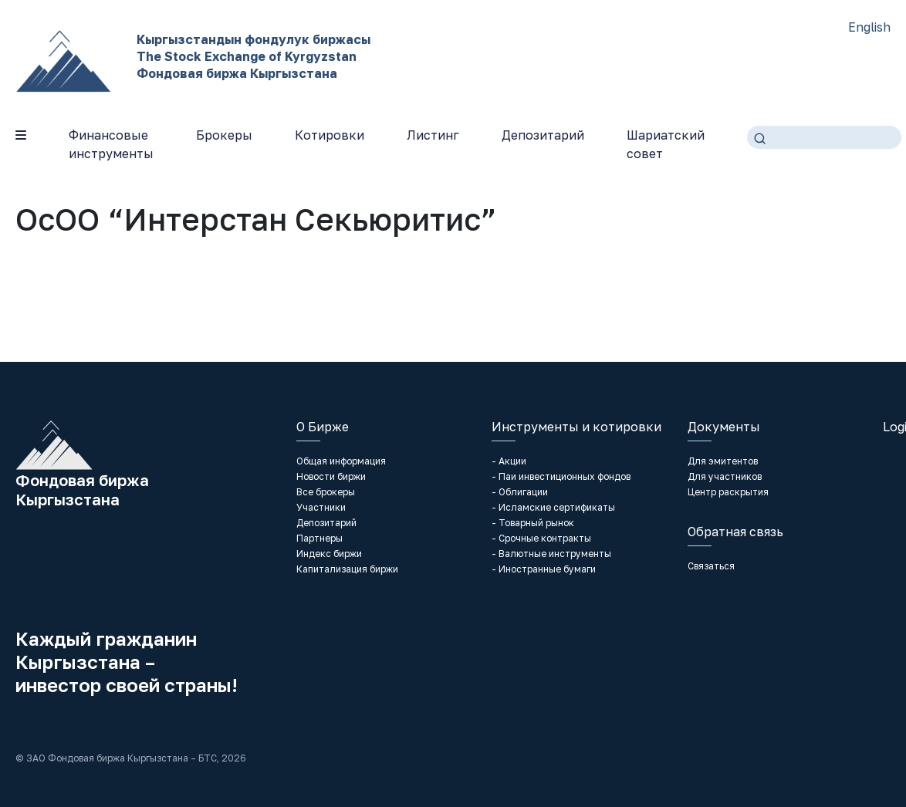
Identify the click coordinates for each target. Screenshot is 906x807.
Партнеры (319, 538)
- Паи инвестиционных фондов (561, 476)
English (869, 27)
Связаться (711, 566)
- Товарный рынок (533, 522)
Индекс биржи (329, 553)
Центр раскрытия (728, 492)
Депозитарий (543, 135)
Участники (321, 507)
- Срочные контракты (541, 538)
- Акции (509, 461)
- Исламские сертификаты (553, 507)
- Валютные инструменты (551, 553)
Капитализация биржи (347, 569)
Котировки (329, 135)
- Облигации (520, 492)
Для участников (725, 476)
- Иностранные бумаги (544, 569)
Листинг (433, 135)
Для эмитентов (723, 461)
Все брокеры (325, 492)
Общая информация (341, 461)
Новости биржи (331, 476)
